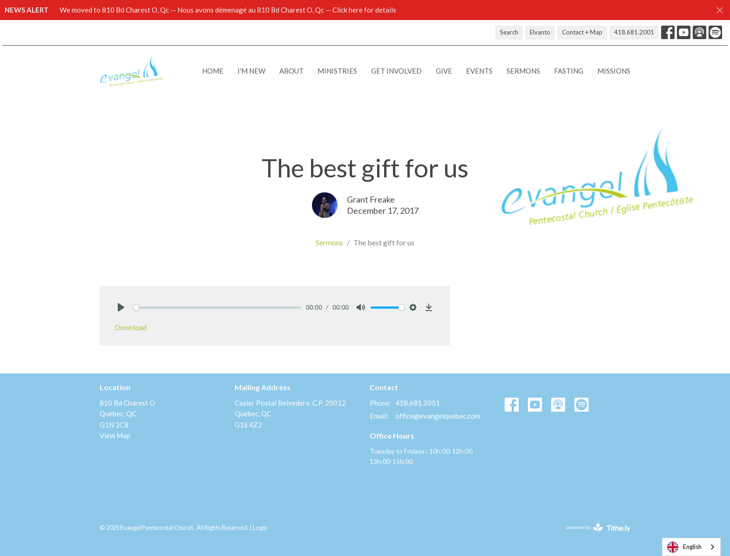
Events (479, 71)
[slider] (217, 307)
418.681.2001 (634, 32)
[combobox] (691, 547)
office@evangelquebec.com (437, 416)
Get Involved (396, 71)
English (684, 547)
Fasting (568, 71)
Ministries (337, 71)
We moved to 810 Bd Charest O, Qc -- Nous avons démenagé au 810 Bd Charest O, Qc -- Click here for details (228, 10)
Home (212, 71)
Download (131, 327)
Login (260, 527)
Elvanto (540, 32)
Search (509, 32)
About (291, 71)
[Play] (121, 307)
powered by (598, 528)
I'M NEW (251, 71)
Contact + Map (582, 32)
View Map (115, 435)
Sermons (523, 71)
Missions (613, 71)
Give (444, 71)
